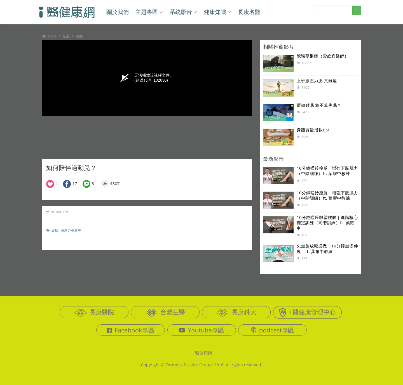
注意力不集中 (71, 230)
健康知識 (217, 12)
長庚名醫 (249, 12)
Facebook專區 (130, 330)
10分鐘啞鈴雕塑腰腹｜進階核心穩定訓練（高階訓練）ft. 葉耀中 (327, 222)
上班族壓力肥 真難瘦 (317, 80)
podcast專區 (272, 330)
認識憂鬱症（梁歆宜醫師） (323, 56)
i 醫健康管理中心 (307, 312)
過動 (54, 230)
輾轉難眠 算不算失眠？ (319, 105)
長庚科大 (236, 312)
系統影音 (183, 12)
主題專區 (149, 12)
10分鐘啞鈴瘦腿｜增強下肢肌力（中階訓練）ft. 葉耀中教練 (327, 170)
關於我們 (117, 12)
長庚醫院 (94, 312)
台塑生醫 (165, 312)
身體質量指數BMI (314, 130)
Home (51, 36)
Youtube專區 (201, 330)
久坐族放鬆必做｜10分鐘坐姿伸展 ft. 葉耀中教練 (327, 248)
